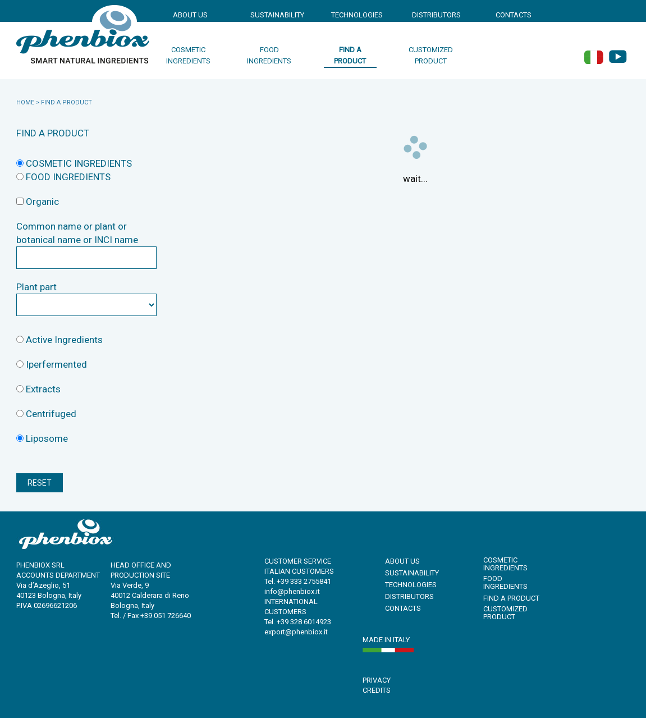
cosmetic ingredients (188, 55)
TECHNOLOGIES (354, 15)
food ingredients (269, 55)
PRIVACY (377, 680)
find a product (350, 55)
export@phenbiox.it (296, 632)
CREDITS (377, 690)
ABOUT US (190, 15)
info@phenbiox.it (292, 591)
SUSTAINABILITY (273, 15)
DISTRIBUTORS (435, 15)
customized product (431, 55)
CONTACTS (514, 15)
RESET (40, 482)
